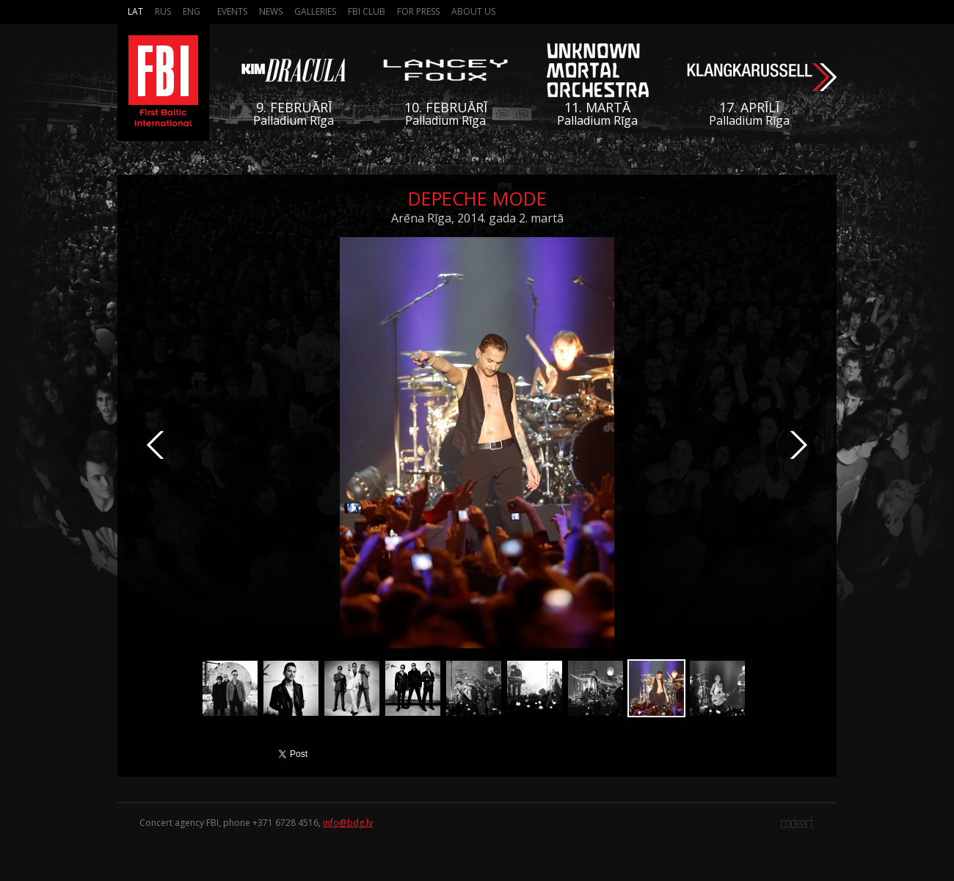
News (271, 11)
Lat (135, 11)
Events (232, 11)
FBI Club (366, 11)
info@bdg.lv (348, 822)
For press (418, 11)
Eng (191, 11)
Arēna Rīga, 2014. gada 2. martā (477, 218)
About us (473, 11)
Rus (163, 11)
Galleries (315, 11)
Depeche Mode (477, 198)
